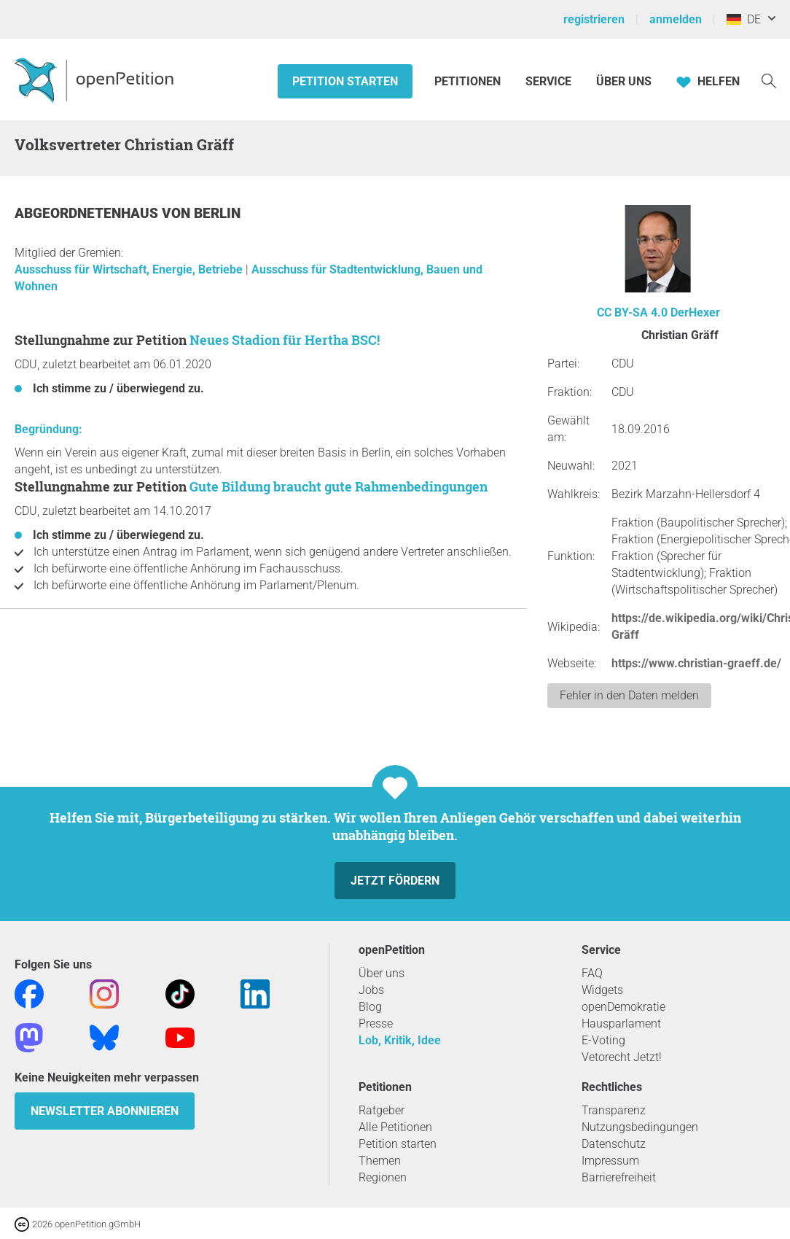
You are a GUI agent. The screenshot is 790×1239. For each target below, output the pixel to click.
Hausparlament (621, 1023)
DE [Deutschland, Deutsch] (744, 19)
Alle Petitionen (395, 1127)
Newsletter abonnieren (105, 1111)
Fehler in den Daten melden (629, 695)
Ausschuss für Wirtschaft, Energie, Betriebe (130, 269)
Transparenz (614, 1110)
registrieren (594, 19)
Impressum (610, 1161)
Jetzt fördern (395, 881)
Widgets (602, 990)
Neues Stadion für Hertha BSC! (284, 340)
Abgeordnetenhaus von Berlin (127, 213)
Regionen (383, 1177)
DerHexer (695, 312)
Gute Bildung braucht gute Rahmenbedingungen (338, 486)
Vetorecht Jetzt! (622, 1057)
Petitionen (469, 81)
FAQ (592, 973)
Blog (370, 1007)
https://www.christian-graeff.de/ (696, 663)
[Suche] (769, 79)
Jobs (371, 990)
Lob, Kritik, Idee (400, 1040)
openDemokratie (623, 1007)
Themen (380, 1161)
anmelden (675, 19)
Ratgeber (381, 1110)
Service (548, 81)
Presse (376, 1023)
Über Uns (624, 81)
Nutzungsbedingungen (640, 1127)
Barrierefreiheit (619, 1177)
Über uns (381, 973)
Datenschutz (614, 1144)
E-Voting (603, 1040)
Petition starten (345, 81)
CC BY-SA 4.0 (632, 312)
